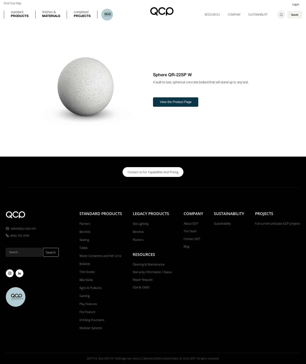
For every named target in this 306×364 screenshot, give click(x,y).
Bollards (84, 264)
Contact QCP (191, 240)
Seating (84, 240)
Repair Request (142, 280)
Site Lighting (140, 223)
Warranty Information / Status (152, 272)
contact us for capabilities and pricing (153, 172)
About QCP (190, 223)
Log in (295, 4)
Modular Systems (90, 328)
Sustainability (257, 14)
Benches (85, 232)
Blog (186, 248)
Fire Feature (87, 312)
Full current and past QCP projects (276, 223)
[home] (161, 11)
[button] (19, 15)
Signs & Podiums (90, 288)
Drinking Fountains (91, 320)
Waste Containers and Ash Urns (100, 256)
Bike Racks (86, 280)
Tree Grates (87, 272)
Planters (84, 223)
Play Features (88, 304)
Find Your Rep (12, 3)
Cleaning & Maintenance (148, 264)
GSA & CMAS (141, 288)
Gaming (84, 296)
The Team (189, 232)
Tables (83, 248)
